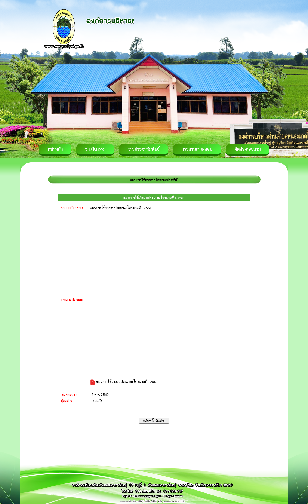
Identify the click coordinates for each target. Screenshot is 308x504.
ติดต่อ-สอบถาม (247, 149)
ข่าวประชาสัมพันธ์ (143, 149)
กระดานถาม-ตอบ (197, 149)
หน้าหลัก (55, 149)
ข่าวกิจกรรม (95, 149)
